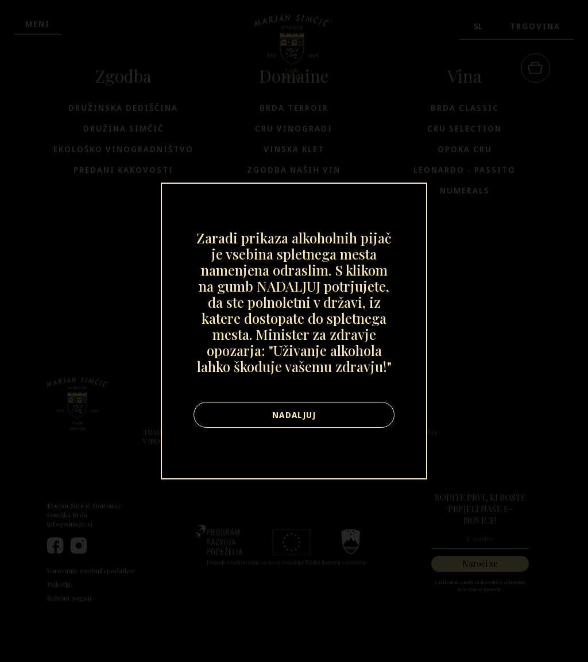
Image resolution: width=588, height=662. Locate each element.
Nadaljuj (294, 414)
